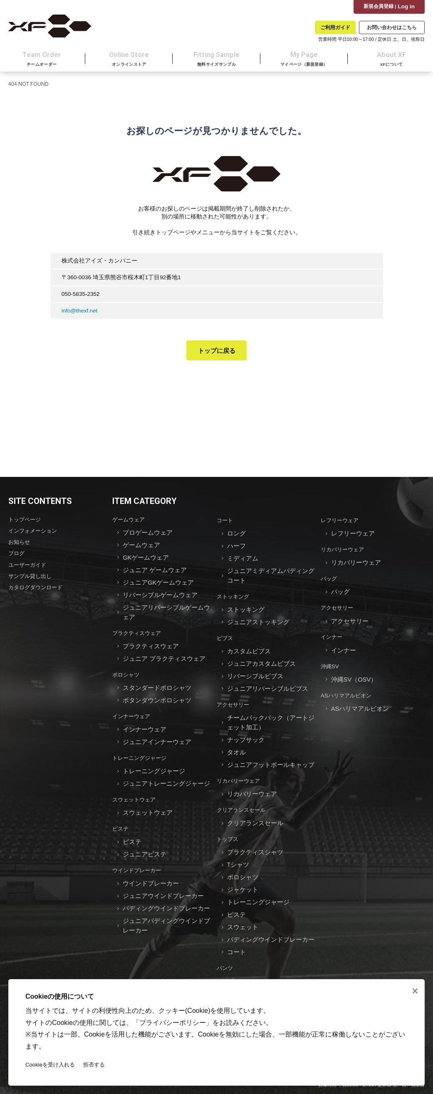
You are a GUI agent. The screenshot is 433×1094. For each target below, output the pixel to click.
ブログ (17, 554)
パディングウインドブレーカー (166, 889)
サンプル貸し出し (31, 576)
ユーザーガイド (28, 565)
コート (225, 523)
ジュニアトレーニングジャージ (166, 771)
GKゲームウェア (146, 557)
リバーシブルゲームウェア (160, 592)
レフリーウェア (341, 523)
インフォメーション (34, 533)
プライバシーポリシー (172, 1022)
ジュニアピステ (144, 838)
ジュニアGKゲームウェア (158, 581)
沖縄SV (330, 662)
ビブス (225, 634)
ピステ (121, 814)
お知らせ (20, 544)
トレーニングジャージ (141, 747)
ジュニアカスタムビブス (261, 658)
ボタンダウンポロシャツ (157, 692)
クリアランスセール (243, 796)
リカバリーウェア (240, 768)
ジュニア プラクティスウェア (164, 652)
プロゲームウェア (148, 534)
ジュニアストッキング (258, 618)
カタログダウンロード (37, 587)
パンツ (225, 945)
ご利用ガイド (335, 27)
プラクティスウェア (138, 628)
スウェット (242, 906)
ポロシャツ (126, 668)
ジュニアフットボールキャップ (270, 753)
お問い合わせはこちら (392, 27)
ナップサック (246, 729)
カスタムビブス (249, 646)
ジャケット (242, 871)
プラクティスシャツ (255, 836)
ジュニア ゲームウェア (155, 569)
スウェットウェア (135, 787)
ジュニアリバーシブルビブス (267, 681)
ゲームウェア (129, 522)
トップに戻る (216, 352)
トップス (228, 824)
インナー (332, 634)
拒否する (97, 1065)
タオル (236, 741)
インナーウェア (132, 708)
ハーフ (236, 547)
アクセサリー (234, 697)
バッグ (329, 579)
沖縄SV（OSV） (354, 674)
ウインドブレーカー (138, 854)
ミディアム (242, 558)
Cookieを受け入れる (51, 1065)
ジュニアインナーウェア (157, 731)
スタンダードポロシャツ (157, 680)
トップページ (25, 522)
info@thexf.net (80, 313)
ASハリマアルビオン (348, 690)
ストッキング (234, 594)
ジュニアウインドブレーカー (163, 878)
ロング (236, 535)
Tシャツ (238, 848)
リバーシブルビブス (255, 669)
